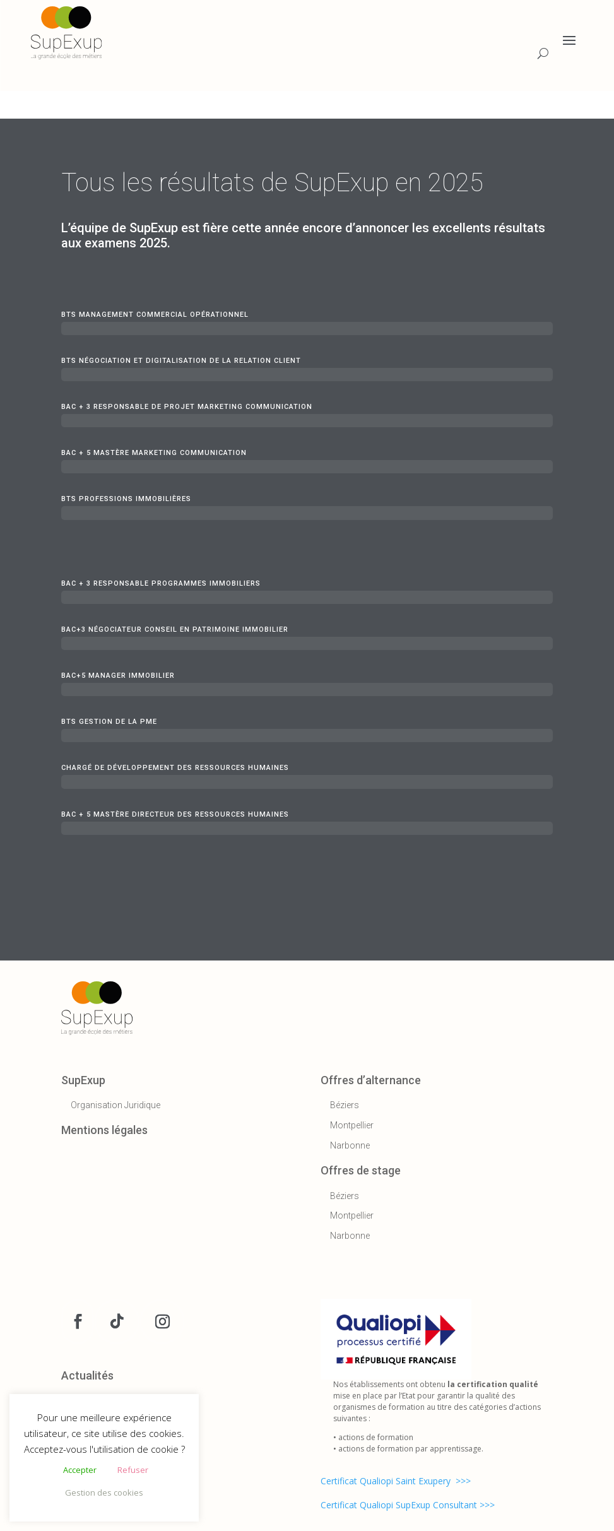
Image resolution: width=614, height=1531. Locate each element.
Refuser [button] (132, 1469)
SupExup (83, 1080)
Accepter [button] (80, 1469)
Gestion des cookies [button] (104, 1492)
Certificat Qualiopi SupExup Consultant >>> (408, 1505)
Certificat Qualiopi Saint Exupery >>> (396, 1481)
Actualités (87, 1375)
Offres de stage (361, 1170)
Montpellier (352, 1125)
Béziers (344, 1105)
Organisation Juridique (115, 1105)
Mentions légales (104, 1130)
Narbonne (350, 1145)
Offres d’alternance (371, 1080)
